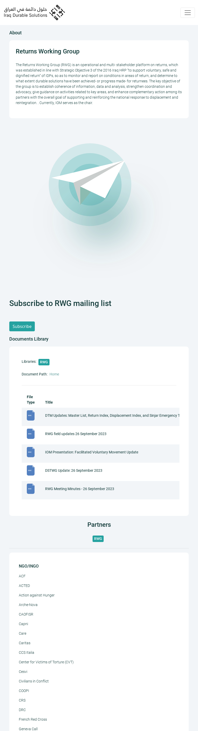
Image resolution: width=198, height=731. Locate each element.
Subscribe (22, 326)
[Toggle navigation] (187, 12)
